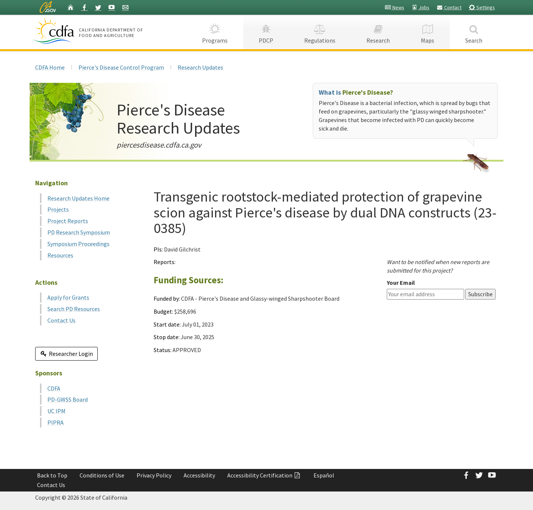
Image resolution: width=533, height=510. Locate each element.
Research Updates (200, 67)
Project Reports (67, 220)
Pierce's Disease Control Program (121, 67)
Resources (60, 255)
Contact (449, 7)
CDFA (53, 388)
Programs (215, 31)
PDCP (266, 31)
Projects (58, 209)
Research (378, 31)
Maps (427, 31)
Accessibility (199, 475)
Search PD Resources (73, 309)
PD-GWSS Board (67, 399)
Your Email (401, 282)
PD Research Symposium (78, 232)
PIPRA (55, 422)
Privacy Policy (154, 475)
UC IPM (56, 411)
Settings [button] (482, 7)
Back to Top (52, 475)
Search (474, 31)
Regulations (320, 31)
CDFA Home (50, 67)
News (394, 7)
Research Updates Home (78, 198)
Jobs (420, 7)
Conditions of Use (102, 475)
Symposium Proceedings (78, 243)
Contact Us (61, 320)
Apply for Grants (68, 297)
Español (324, 475)
